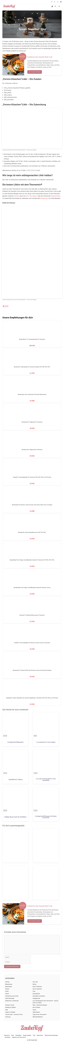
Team (12, 1035)
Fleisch (7, 993)
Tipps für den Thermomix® (40, 1014)
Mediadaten (18, 1035)
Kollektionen (44, 198)
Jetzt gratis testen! (34, 72)
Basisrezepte (8, 986)
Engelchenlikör (55, 196)
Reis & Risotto (36, 1007)
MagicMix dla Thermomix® (19, 1037)
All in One (35, 982)
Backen (34, 984)
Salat (6, 1009)
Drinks (39, 32)
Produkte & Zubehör (10, 1007)
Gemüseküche (36, 993)
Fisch (34, 991)
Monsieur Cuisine (9, 1005)
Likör (6, 306)
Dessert (7, 989)
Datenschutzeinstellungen (51, 1035)
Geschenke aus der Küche (11, 996)
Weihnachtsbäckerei (38, 1017)
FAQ (34, 1035)
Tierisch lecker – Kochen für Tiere (14, 1014)
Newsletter (7, 1037)
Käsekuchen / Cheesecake (12, 1000)
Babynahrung (8, 984)
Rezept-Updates (27, 1035)
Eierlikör (16, 196)
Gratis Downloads (9, 998)
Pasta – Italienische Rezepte (40, 1005)
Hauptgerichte (36, 998)
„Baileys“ (34, 196)
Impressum (7, 1035)
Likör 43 (28, 196)
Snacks (34, 1009)
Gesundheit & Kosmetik (39, 996)
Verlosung (7, 1017)
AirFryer (7, 982)
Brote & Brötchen (37, 986)
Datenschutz (40, 1035)
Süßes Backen (36, 1012)
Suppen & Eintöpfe (10, 1012)
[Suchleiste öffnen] (55, 6)
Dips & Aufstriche (37, 989)
